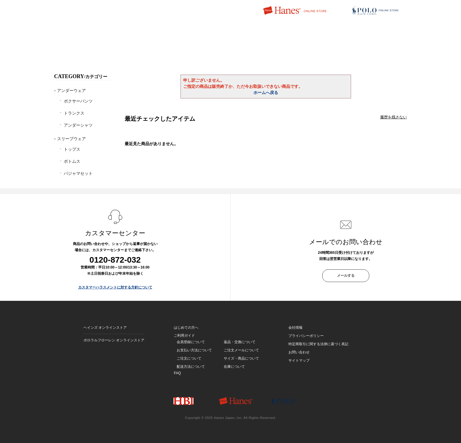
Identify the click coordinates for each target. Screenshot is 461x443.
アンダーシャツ (78, 125)
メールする (346, 275)
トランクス (74, 113)
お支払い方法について (194, 350)
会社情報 (295, 327)
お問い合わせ (299, 352)
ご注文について (189, 358)
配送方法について (191, 367)
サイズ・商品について (241, 358)
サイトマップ (299, 360)
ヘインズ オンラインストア (105, 327)
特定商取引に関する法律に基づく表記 (318, 344)
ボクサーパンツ (78, 101)
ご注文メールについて (241, 350)
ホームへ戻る (265, 92)
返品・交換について (239, 342)
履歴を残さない (393, 117)
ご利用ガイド (184, 335)
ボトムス (72, 161)
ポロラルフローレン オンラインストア (113, 340)
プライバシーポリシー (306, 336)
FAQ (177, 373)
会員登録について (191, 342)
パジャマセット (78, 173)
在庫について (234, 367)
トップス (72, 149)
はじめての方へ (186, 327)
